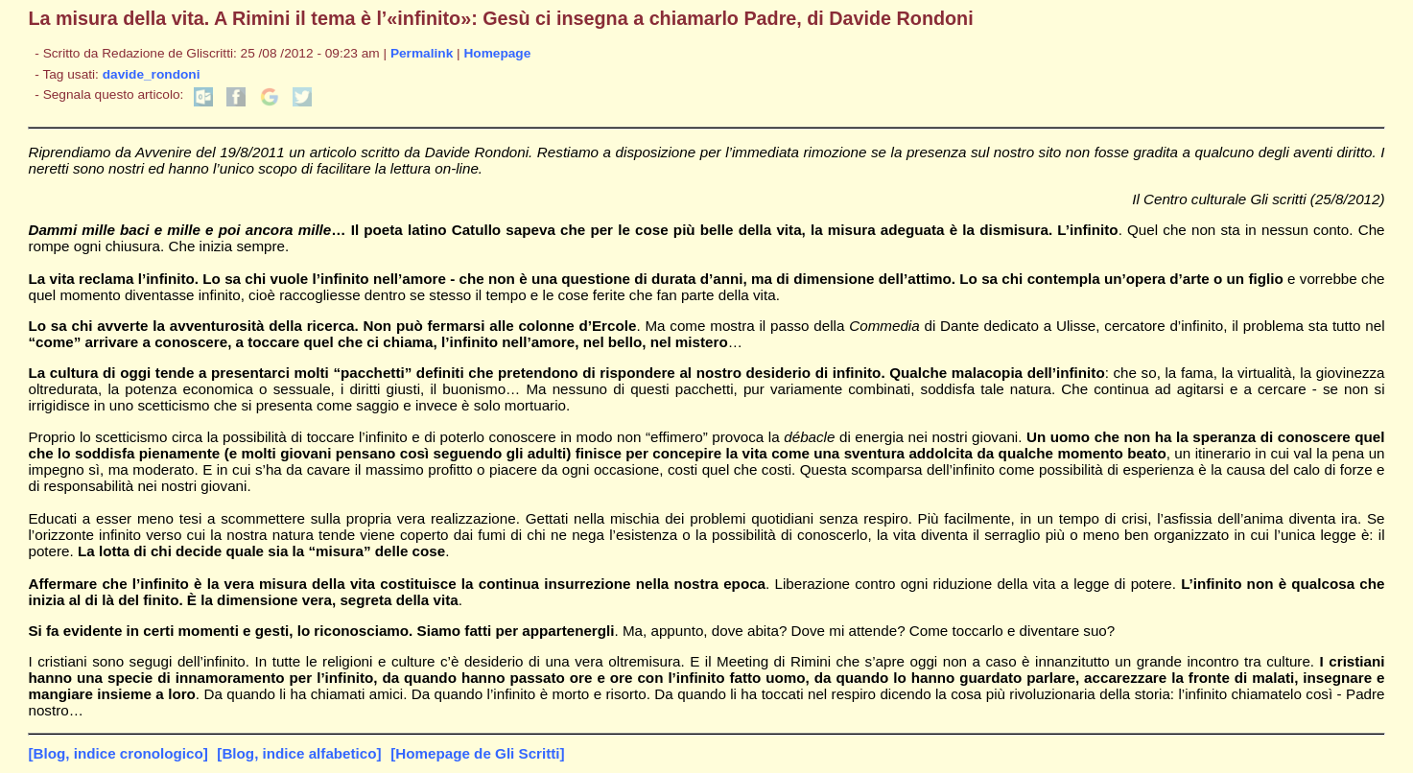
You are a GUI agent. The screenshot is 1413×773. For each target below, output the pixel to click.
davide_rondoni (151, 74)
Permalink (421, 53)
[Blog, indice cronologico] (117, 753)
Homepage (496, 53)
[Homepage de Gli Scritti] (477, 753)
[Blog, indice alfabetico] (299, 753)
